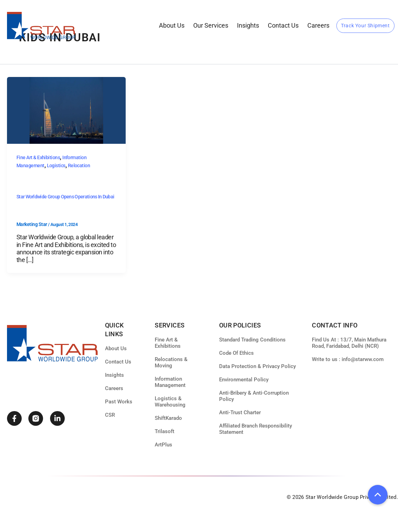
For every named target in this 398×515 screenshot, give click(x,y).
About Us (171, 25)
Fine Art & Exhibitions (38, 157)
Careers (318, 25)
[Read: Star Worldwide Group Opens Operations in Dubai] (66, 110)
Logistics (56, 165)
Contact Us (283, 25)
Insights (248, 25)
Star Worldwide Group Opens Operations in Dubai (65, 196)
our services (210, 25)
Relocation (79, 165)
